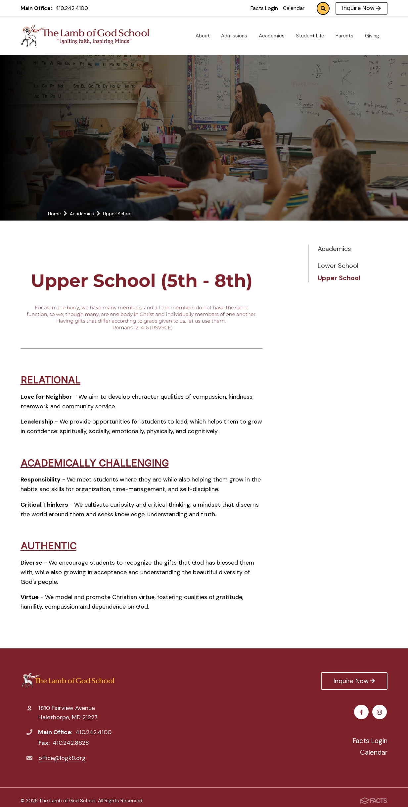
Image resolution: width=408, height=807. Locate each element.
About (205, 35)
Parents (347, 35)
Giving (375, 35)
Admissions (236, 35)
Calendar (294, 8)
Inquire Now (361, 8)
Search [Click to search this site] (323, 8)
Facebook (362, 712)
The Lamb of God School (68, 680)
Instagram (380, 712)
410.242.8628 (71, 743)
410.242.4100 (71, 8)
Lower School (338, 266)
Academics (274, 35)
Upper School (339, 278)
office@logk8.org (62, 758)
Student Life (313, 35)
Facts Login (264, 8)
